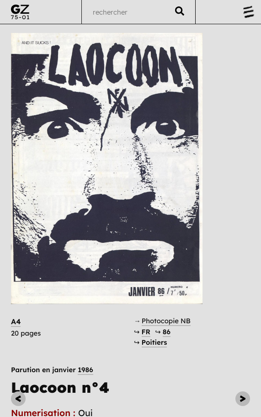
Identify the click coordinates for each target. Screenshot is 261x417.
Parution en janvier (52, 370)
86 (166, 331)
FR (146, 331)
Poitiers (154, 342)
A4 (16, 321)
